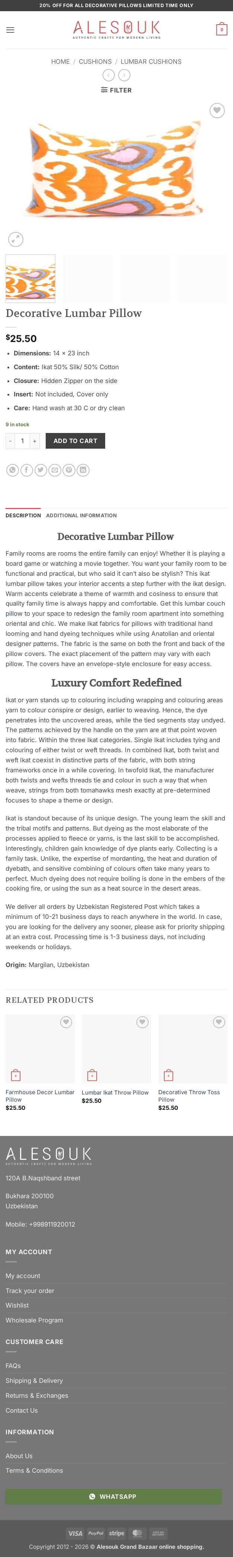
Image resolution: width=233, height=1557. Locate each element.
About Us (19, 1456)
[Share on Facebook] (26, 470)
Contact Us (22, 1410)
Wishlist (17, 1305)
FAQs (13, 1365)
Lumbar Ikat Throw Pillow (115, 1092)
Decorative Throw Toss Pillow (189, 1096)
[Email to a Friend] (54, 470)
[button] (10, 30)
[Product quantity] (22, 441)
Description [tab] (23, 515)
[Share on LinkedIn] (83, 470)
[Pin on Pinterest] (68, 470)
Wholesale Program (34, 1320)
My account (23, 1276)
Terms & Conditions (34, 1470)
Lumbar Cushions (151, 61)
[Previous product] (124, 75)
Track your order (30, 1290)
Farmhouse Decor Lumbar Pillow (40, 1096)
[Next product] (109, 75)
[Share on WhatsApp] (12, 470)
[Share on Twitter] (41, 470)
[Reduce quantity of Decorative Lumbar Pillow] (10, 441)
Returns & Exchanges (37, 1395)
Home (60, 61)
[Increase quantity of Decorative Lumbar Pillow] (35, 441)
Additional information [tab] (81, 515)
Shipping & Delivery (34, 1380)
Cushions (95, 61)
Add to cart (75, 441)
